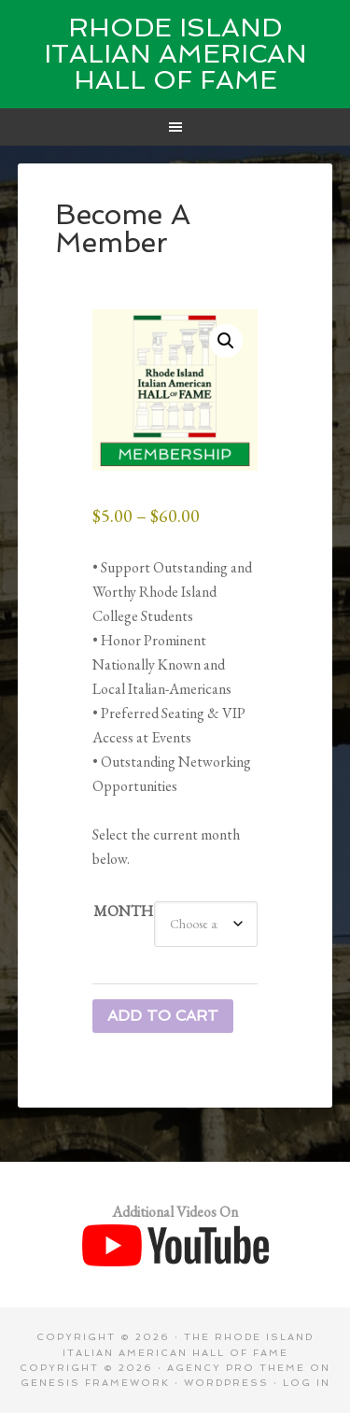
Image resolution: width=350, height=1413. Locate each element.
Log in (306, 1383)
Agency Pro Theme (236, 1368)
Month (123, 911)
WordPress (226, 1383)
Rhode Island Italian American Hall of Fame (175, 53)
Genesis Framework (95, 1383)
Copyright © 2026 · (93, 1368)
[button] (226, 341)
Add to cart (162, 1015)
